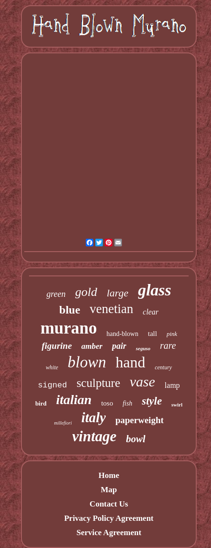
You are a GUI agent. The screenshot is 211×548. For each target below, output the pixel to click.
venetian (111, 309)
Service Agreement (108, 532)
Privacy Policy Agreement (109, 518)
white (52, 367)
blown (87, 362)
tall (152, 333)
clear (151, 312)
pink (172, 333)
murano (68, 328)
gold (86, 292)
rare (168, 345)
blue (69, 310)
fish (127, 403)
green (55, 294)
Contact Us (109, 503)
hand (130, 362)
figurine (56, 346)
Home (109, 475)
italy (93, 417)
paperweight (139, 420)
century (163, 367)
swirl (176, 404)
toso (107, 403)
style (152, 401)
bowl (136, 439)
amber (91, 346)
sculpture (99, 382)
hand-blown (123, 333)
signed (52, 385)
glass (154, 290)
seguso (143, 348)
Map (108, 489)
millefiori (62, 423)
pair (119, 346)
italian (74, 399)
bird (41, 403)
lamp (172, 385)
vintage (94, 436)
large (118, 293)
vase (142, 381)
